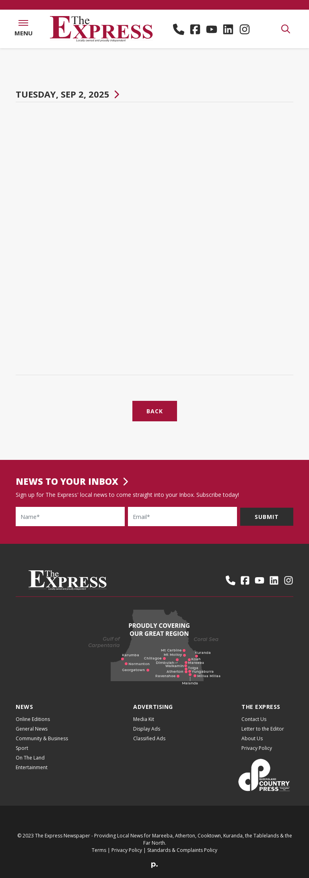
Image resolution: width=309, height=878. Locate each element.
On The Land (30, 757)
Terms (99, 850)
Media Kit (143, 719)
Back (154, 411)
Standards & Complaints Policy (182, 850)
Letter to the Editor (262, 728)
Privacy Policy (256, 748)
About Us (252, 738)
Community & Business (42, 738)
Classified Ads (149, 738)
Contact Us (253, 719)
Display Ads (146, 728)
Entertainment (31, 767)
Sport (22, 748)
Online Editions (33, 719)
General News (31, 728)
